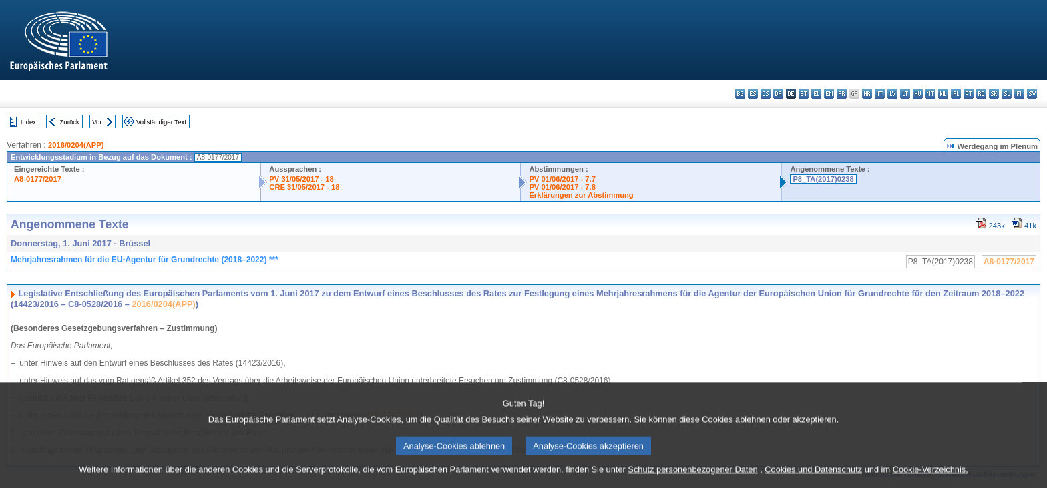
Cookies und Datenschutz (813, 478)
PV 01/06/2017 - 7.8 (562, 187)
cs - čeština (766, 94)
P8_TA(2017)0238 (823, 179)
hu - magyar (918, 94)
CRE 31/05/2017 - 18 (304, 187)
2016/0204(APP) (75, 145)
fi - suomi (1019, 94)
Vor (96, 122)
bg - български (740, 94)
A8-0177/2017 (37, 179)
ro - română (981, 94)
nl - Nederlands (943, 94)
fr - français (842, 94)
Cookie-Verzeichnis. (930, 478)
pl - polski (956, 94)
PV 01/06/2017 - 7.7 (562, 179)
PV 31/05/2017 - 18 (301, 179)
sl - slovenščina (1007, 94)
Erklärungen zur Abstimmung (581, 195)
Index (28, 122)
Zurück (69, 122)
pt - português (969, 94)
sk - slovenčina (994, 94)
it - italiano (880, 94)
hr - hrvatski (867, 94)
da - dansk (778, 94)
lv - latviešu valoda (892, 94)
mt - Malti (930, 94)
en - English (829, 94)
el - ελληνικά (816, 94)
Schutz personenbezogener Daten (692, 478)
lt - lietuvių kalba (905, 94)
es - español (753, 94)
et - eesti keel (804, 94)
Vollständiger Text (161, 122)
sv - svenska (1032, 94)
